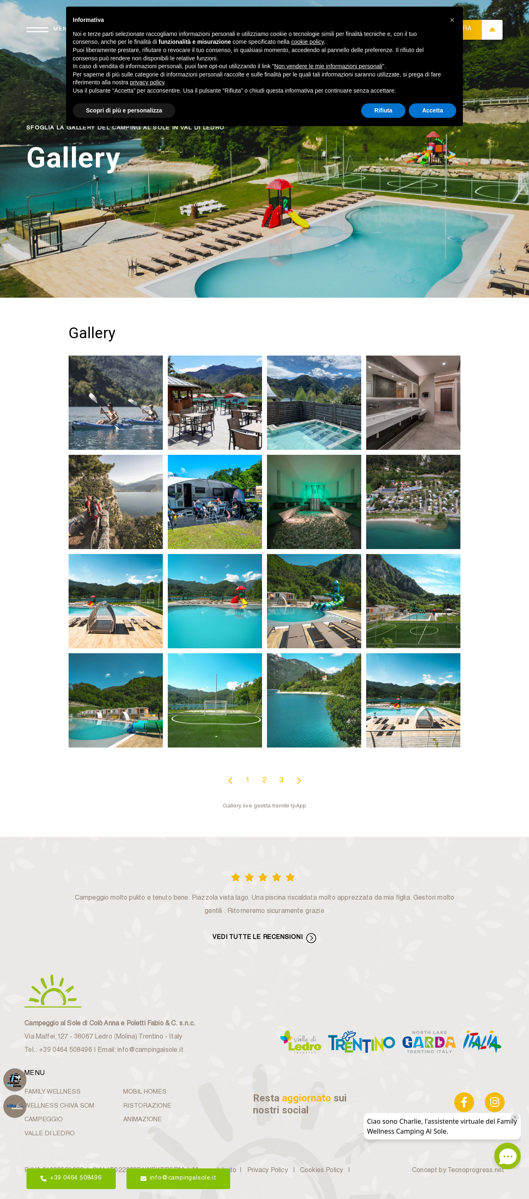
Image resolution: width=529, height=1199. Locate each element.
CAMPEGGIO (43, 1120)
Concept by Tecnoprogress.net (458, 1171)
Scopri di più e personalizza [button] (124, 110)
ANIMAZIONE (142, 1120)
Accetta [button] (432, 110)
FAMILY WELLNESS (52, 1092)
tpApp (298, 806)
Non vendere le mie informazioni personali (328, 66)
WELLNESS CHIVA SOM (59, 1106)
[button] (452, 19)
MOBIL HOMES (145, 1092)
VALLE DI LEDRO (49, 1134)
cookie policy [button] (307, 41)
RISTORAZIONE (147, 1106)
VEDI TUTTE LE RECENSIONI (264, 938)
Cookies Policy (321, 1171)
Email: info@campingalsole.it (140, 1050)
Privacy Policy (267, 1171)
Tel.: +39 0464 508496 (58, 1050)
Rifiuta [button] (383, 110)
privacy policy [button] (147, 82)
